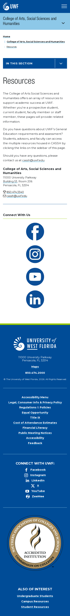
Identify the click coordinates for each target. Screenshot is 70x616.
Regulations (27, 407)
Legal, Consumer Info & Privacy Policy (35, 402)
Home (6, 36)
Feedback (35, 443)
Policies (45, 407)
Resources (12, 46)
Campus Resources (35, 601)
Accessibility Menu (35, 397)
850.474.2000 (35, 372)
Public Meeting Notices (35, 433)
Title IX (35, 417)
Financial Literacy (35, 427)
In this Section (19, 63)
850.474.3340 (15, 192)
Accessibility (35, 438)
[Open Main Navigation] (64, 6)
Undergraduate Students (35, 596)
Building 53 (10, 181)
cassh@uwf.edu (33, 160)
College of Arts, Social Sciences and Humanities (29, 21)
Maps (35, 366)
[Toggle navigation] (64, 21)
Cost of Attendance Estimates (35, 422)
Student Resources (35, 607)
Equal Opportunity (35, 412)
